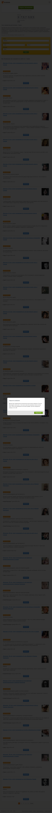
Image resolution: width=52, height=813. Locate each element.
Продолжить (38, 412)
